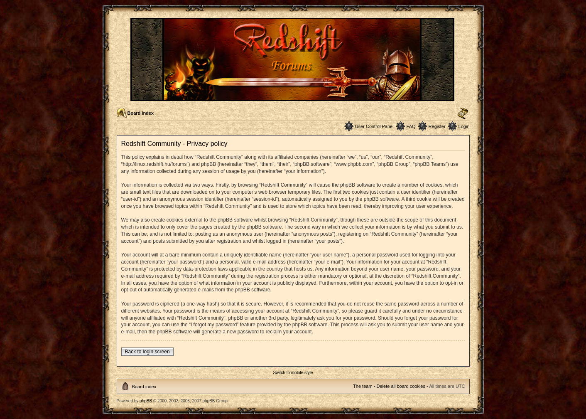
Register (437, 126)
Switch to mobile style (293, 372)
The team (362, 386)
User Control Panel (374, 126)
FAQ (411, 126)
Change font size (463, 113)
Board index (140, 113)
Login (464, 126)
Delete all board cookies (401, 386)
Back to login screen (147, 352)
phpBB (146, 401)
